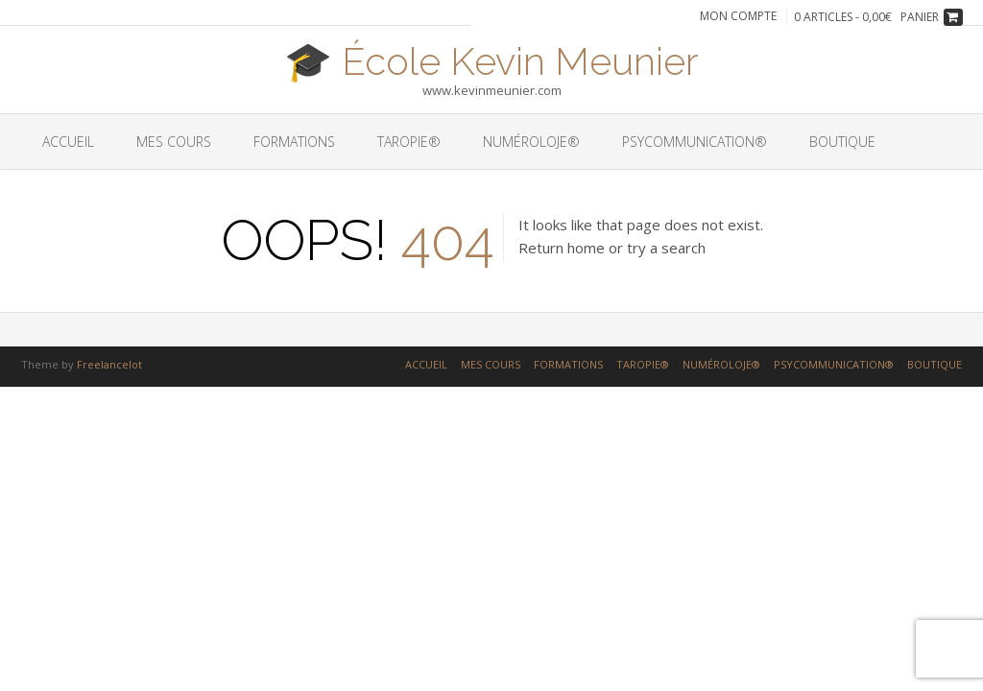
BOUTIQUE (842, 141)
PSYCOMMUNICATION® (694, 141)
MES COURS (173, 141)
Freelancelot (109, 364)
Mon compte (738, 16)
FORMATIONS (294, 141)
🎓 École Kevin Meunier (491, 59)
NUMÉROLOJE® (531, 141)
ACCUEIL (68, 141)
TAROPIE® (409, 141)
